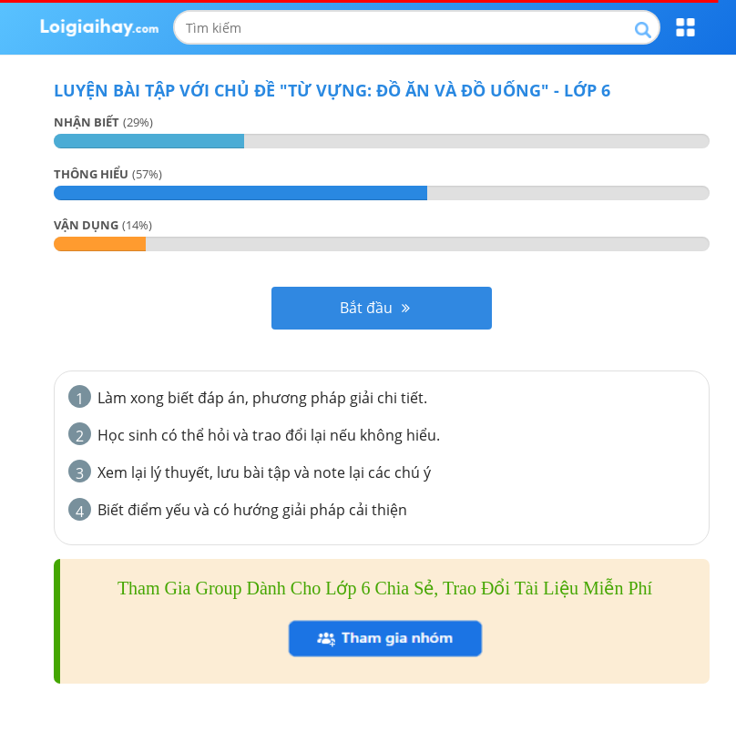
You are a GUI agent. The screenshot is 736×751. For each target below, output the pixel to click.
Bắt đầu (375, 308)
